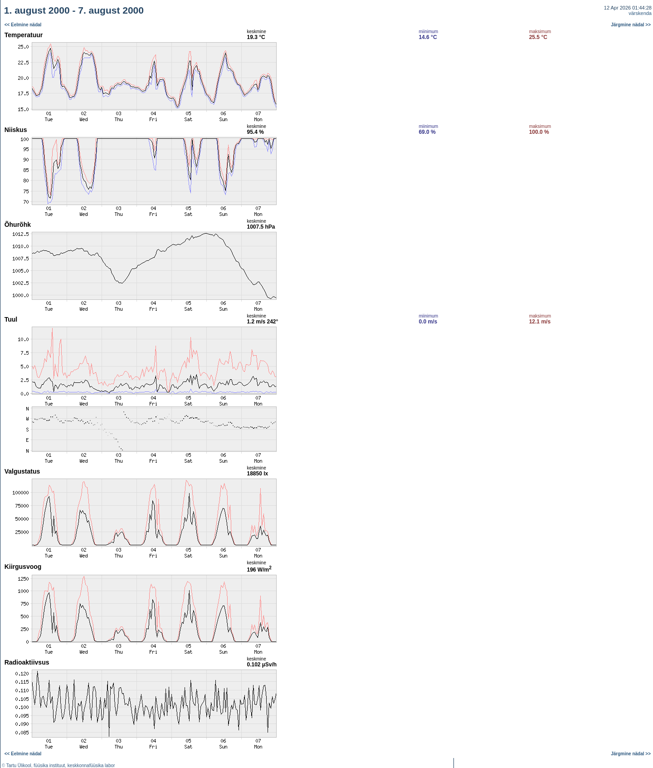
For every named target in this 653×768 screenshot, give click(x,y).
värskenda (640, 13)
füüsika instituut (49, 765)
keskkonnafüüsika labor (91, 765)
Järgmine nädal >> (631, 24)
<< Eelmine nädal (23, 24)
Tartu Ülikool (18, 765)
